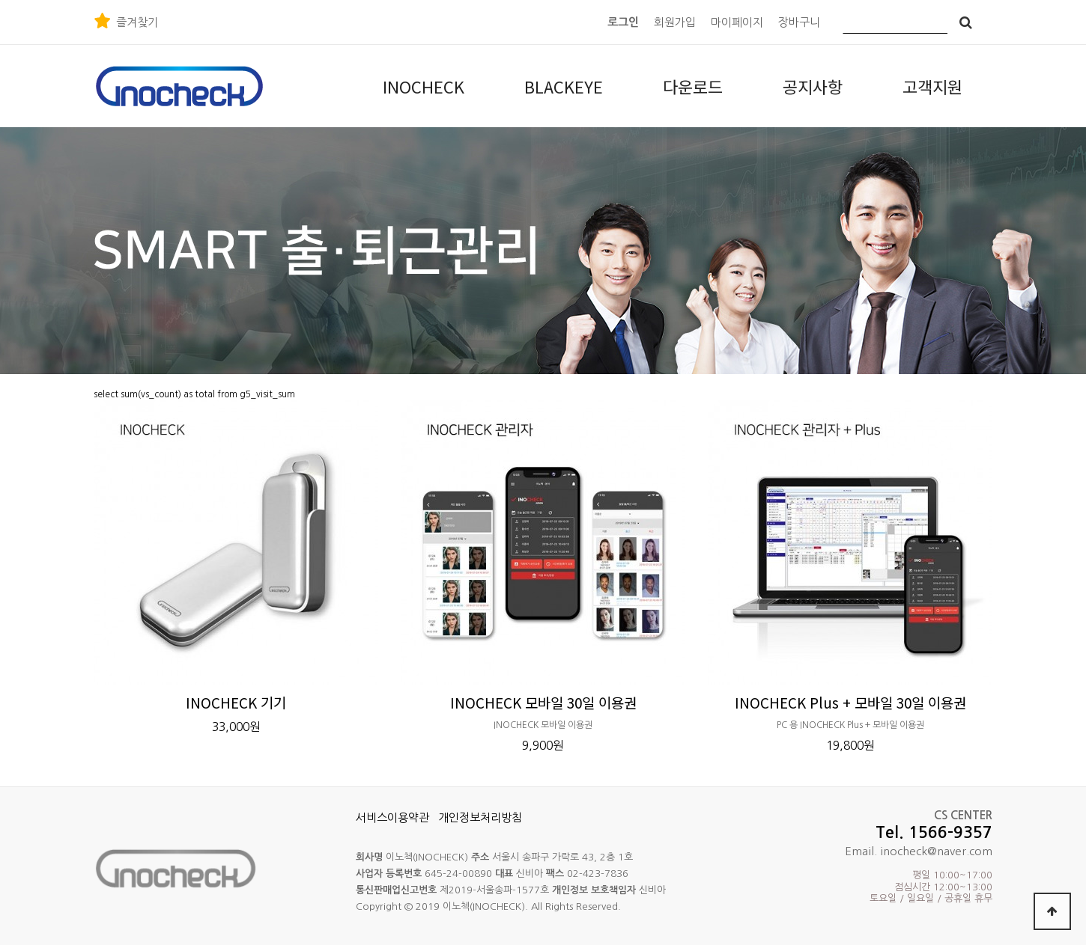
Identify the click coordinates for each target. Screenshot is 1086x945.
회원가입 (675, 22)
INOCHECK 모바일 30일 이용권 (543, 702)
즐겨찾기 (137, 22)
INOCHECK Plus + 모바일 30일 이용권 (850, 702)
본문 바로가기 (0, 0)
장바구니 (799, 22)
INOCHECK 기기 (236, 702)
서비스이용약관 (392, 817)
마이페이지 (737, 22)
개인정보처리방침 (480, 817)
